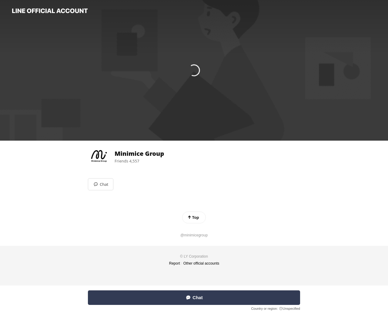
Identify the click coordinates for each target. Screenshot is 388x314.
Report (174, 263)
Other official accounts (201, 263)
